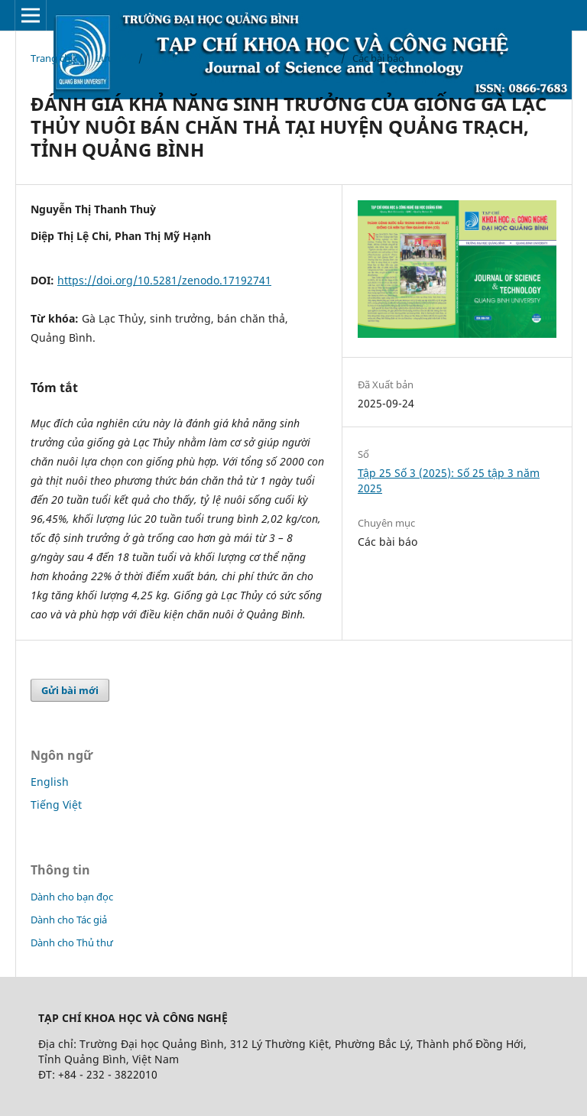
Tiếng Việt (56, 804)
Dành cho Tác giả (69, 919)
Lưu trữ (113, 58)
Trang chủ (53, 58)
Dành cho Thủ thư (72, 942)
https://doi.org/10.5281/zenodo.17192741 (164, 280)
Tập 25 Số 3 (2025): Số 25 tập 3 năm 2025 (241, 58)
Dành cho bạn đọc (72, 897)
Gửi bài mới (70, 690)
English (50, 781)
